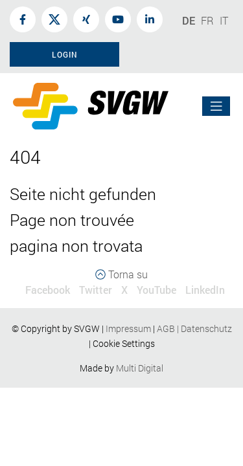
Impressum (128, 328)
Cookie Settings (124, 343)
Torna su (121, 274)
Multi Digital (139, 368)
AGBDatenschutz (194, 328)
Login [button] (65, 54)
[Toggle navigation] (216, 106)
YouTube (156, 289)
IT (224, 20)
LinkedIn (205, 289)
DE (188, 20)
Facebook (47, 289)
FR (207, 20)
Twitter (95, 289)
